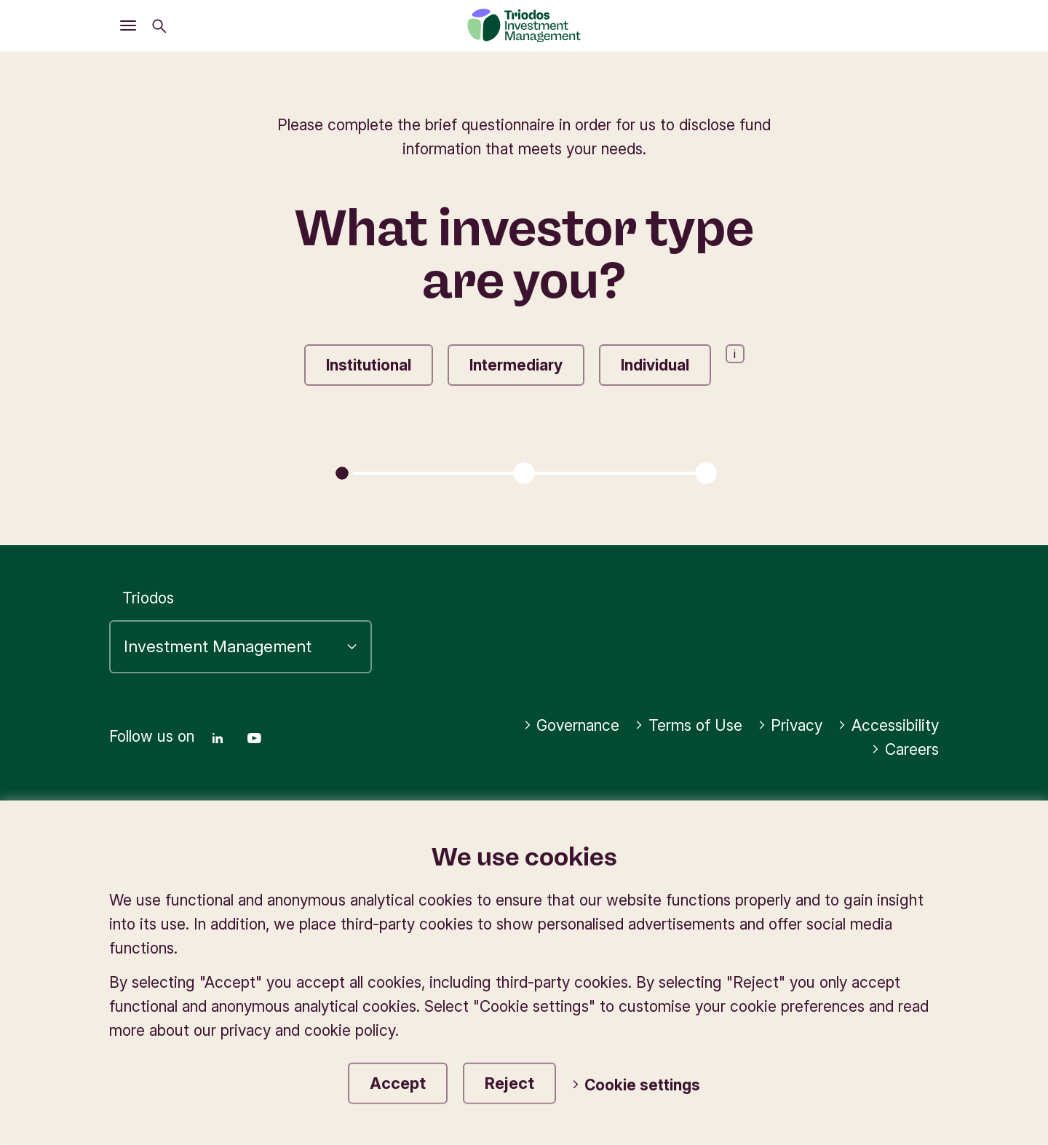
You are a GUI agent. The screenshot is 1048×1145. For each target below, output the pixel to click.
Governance (571, 725)
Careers (905, 749)
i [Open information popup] (735, 353)
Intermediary (516, 365)
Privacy (790, 725)
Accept (398, 1083)
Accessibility (888, 725)
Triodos (148, 598)
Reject (509, 1083)
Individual (655, 365)
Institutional (368, 365)
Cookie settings (636, 1085)
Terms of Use (688, 725)
